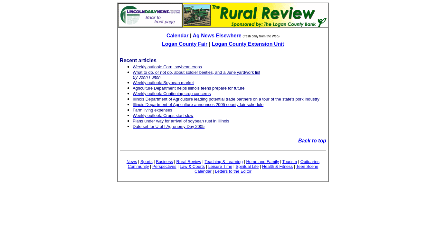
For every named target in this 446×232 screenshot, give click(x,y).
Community (138, 166)
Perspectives (164, 166)
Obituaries (309, 161)
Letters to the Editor (233, 171)
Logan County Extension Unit (248, 44)
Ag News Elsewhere (217, 35)
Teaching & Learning (223, 161)
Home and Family (262, 161)
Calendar (177, 35)
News (132, 161)
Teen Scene (307, 166)
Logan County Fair (184, 44)
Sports (146, 161)
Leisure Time (220, 166)
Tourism (289, 161)
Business (164, 161)
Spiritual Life (247, 166)
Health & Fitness (277, 166)
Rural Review (188, 161)
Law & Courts (192, 166)
